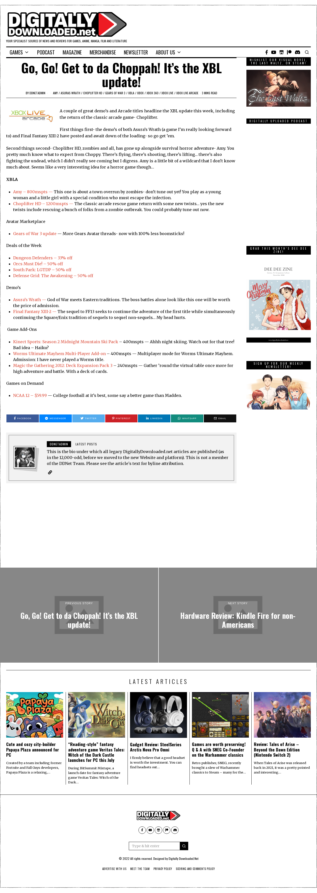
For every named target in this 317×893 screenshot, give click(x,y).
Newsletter (136, 52)
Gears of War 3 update (34, 233)
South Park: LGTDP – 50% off (42, 269)
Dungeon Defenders (33, 257)
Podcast (46, 52)
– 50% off (52, 263)
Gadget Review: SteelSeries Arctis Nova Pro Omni (155, 747)
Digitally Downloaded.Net (183, 859)
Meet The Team (138, 869)
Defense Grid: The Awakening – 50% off (53, 275)
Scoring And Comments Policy (198, 869)
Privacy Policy (163, 869)
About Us (165, 52)
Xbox (140, 93)
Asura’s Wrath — (29, 299)
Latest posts (86, 444)
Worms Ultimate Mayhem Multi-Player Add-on (59, 353)
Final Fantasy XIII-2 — (34, 311)
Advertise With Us (111, 869)
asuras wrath (70, 93)
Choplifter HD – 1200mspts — (43, 203)
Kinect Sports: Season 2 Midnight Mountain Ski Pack (65, 341)
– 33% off (62, 257)
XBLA (131, 93)
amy (55, 93)
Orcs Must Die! (27, 263)
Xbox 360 (152, 93)
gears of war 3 (115, 93)
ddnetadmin (37, 93)
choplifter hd (92, 93)
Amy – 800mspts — (33, 191)
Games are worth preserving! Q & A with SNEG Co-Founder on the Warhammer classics (219, 749)
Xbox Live (167, 93)
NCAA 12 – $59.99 (30, 395)
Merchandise (103, 52)
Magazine (72, 52)
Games (16, 52)
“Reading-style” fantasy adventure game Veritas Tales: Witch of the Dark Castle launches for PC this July (96, 752)
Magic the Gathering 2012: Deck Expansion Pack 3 (63, 365)
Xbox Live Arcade (187, 93)
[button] (184, 846)
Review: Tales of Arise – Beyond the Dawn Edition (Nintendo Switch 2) (277, 749)
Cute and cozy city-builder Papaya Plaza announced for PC (32, 749)
